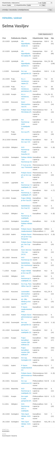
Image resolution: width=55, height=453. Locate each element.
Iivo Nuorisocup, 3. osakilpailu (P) (26, 192)
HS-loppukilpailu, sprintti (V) (25, 63)
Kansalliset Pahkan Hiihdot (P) (26, 223)
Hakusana (15, 3)
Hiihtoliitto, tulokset (12, 18)
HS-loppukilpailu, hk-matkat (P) (26, 53)
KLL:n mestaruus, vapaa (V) (25, 81)
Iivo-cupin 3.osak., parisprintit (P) (26, 398)
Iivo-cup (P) (25, 132)
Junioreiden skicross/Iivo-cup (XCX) (25, 294)
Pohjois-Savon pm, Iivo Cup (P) (26, 244)
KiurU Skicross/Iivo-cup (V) (26, 104)
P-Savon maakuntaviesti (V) (26, 368)
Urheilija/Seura (23, 10)
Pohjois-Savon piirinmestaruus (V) (26, 375)
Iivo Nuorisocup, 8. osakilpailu (26, 216)
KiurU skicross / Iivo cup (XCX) (26, 252)
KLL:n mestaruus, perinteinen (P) (26, 89)
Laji (40, 3)
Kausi (4, 5)
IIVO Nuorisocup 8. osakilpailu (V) (26, 278)
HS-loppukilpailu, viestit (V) (25, 43)
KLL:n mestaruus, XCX (25, 96)
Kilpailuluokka (21, 5)
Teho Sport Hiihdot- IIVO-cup (26, 416)
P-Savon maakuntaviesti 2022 (26, 309)
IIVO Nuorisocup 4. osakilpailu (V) (26, 391)
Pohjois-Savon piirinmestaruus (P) (26, 317)
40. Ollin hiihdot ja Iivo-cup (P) (26, 301)
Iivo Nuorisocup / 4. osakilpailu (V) (26, 185)
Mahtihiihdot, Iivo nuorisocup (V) (26, 265)
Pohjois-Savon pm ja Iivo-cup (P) (26, 175)
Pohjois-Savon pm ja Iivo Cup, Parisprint (26, 236)
